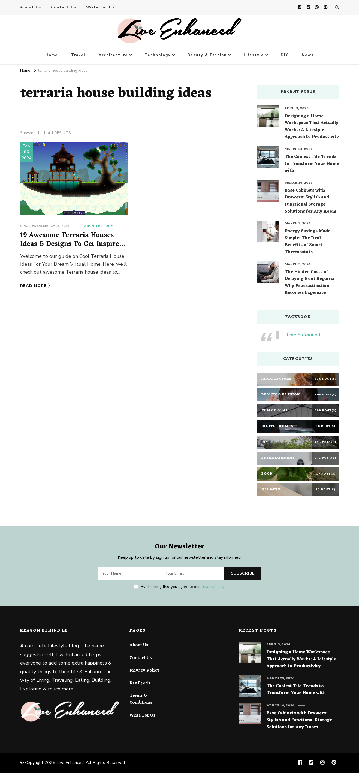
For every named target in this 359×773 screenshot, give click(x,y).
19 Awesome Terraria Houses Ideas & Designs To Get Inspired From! (71, 244)
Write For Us (100, 7)
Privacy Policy (212, 587)
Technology (158, 55)
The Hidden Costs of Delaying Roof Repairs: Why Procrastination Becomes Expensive (309, 283)
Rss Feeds (139, 683)
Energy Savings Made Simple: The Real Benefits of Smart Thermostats (307, 242)
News (308, 55)
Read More (35, 286)
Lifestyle (254, 55)
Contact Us (64, 7)
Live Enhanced (303, 334)
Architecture (113, 55)
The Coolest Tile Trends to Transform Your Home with (312, 164)
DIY (284, 55)
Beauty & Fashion (207, 55)
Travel (78, 55)
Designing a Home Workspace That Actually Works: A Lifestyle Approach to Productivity (312, 127)
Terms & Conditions (140, 699)
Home (52, 55)
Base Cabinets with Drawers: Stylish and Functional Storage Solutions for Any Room (310, 201)
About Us (30, 7)
